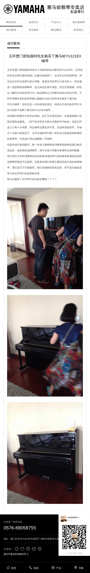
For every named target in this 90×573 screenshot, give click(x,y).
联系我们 (79, 29)
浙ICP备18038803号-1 (16, 554)
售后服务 (34, 29)
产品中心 (56, 22)
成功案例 (11, 29)
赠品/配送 (56, 29)
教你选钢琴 (79, 22)
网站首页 (11, 22)
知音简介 (34, 22)
